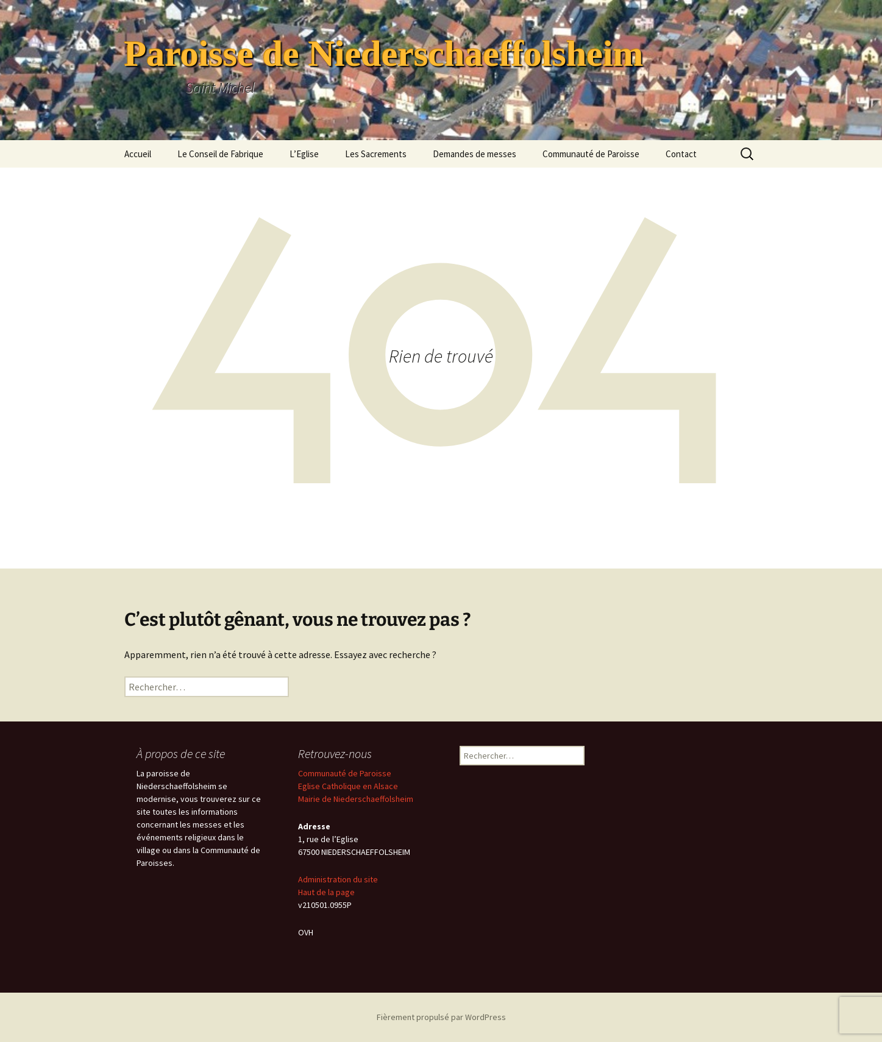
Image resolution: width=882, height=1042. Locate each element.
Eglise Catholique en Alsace (348, 786)
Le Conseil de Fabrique (220, 154)
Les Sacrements (376, 154)
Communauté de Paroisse (590, 154)
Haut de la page (326, 892)
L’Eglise (304, 154)
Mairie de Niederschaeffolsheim (355, 798)
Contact (681, 154)
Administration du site (338, 879)
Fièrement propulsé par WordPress (441, 1017)
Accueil (137, 154)
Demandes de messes (474, 154)
